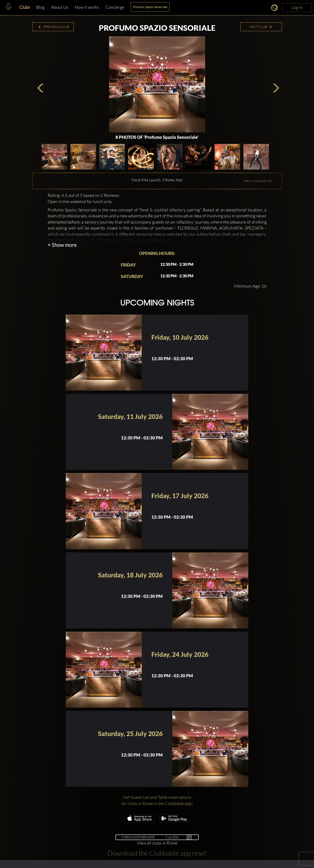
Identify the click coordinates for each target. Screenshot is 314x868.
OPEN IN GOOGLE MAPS (258, 181)
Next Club (260, 27)
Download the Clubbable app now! (157, 853)
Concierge (114, 7)
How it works (87, 7)
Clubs (24, 7)
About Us (59, 7)
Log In (296, 7)
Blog (40, 7)
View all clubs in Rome (157, 843)
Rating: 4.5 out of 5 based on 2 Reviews (83, 195)
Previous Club (53, 27)
